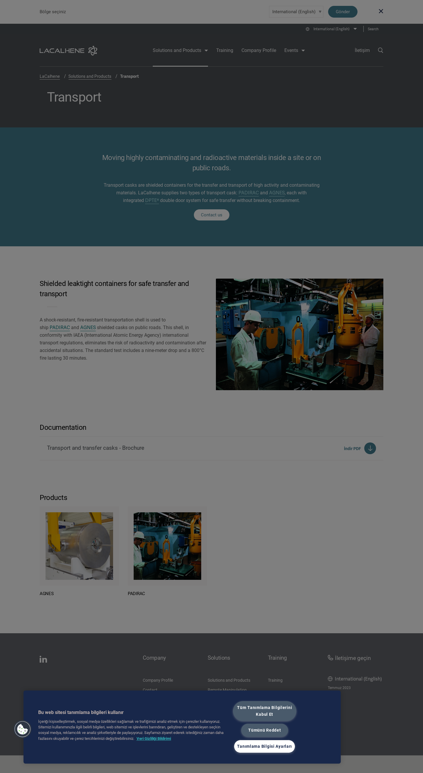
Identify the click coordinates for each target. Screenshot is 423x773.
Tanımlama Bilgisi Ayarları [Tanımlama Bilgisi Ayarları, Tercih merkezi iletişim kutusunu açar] (264, 746)
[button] (22, 729)
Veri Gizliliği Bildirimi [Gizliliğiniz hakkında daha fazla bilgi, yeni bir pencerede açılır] (154, 738)
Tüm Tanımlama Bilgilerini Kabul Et (264, 711)
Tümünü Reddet (264, 730)
